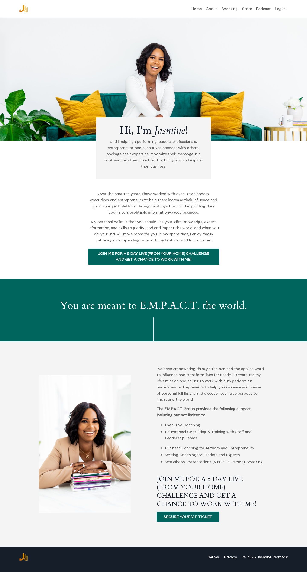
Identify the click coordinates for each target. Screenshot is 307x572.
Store (247, 8)
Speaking (230, 8)
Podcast (263, 8)
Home (196, 8)
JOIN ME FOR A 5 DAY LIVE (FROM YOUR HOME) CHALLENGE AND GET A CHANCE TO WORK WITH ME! (153, 257)
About (211, 8)
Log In (280, 8)
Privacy (230, 557)
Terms (213, 557)
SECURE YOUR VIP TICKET (188, 517)
